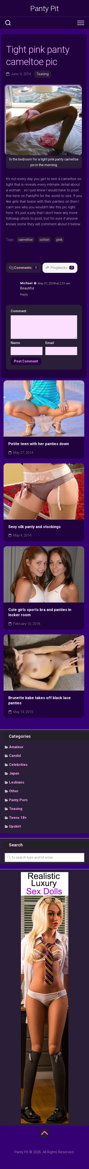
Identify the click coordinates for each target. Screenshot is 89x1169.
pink (59, 240)
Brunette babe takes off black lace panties (39, 701)
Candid (15, 756)
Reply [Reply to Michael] (24, 294)
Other (14, 791)
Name (15, 343)
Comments (23, 268)
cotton (44, 240)
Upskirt (15, 826)
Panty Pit (44, 8)
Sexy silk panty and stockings (34, 527)
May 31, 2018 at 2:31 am (54, 283)
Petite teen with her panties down (38, 444)
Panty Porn (18, 800)
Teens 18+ (18, 818)
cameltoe (26, 240)
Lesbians (16, 782)
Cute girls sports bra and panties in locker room (39, 612)
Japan (14, 773)
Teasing (43, 74)
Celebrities (18, 765)
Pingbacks (60, 268)
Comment (20, 311)
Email (49, 343)
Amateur (16, 747)
